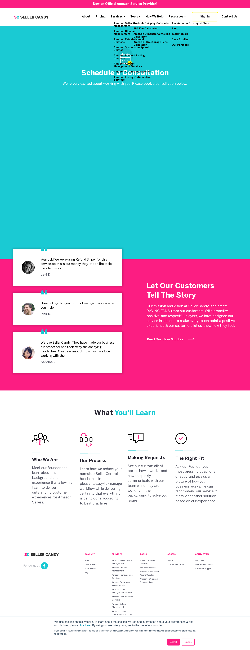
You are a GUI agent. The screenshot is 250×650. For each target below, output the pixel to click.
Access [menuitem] (171, 554)
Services (117, 16)
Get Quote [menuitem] (199, 560)
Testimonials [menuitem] (90, 568)
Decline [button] (188, 642)
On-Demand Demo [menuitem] (175, 564)
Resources (176, 16)
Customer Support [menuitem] (203, 568)
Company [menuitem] (89, 554)
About (86, 16)
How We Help (155, 16)
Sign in (205, 16)
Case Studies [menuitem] (90, 564)
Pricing (101, 16)
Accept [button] (173, 642)
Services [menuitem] (117, 554)
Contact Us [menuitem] (202, 554)
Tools (134, 16)
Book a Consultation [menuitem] (204, 564)
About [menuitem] (87, 560)
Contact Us (229, 16)
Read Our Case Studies (171, 339)
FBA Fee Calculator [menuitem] (148, 568)
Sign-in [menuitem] (170, 560)
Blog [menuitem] (86, 573)
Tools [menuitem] (143, 554)
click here (85, 625)
